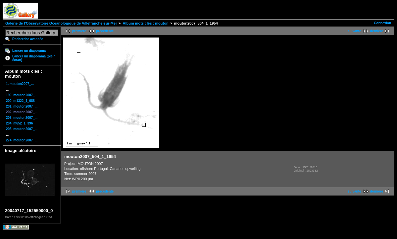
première (79, 31)
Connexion (382, 23)
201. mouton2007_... (21, 106)
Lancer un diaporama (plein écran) (34, 58)
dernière (376, 31)
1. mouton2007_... (20, 84)
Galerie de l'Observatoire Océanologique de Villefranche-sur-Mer (61, 23)
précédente (105, 31)
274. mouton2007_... (21, 140)
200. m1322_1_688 (20, 101)
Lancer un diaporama (29, 50)
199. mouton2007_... (21, 95)
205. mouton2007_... (21, 129)
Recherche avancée (27, 39)
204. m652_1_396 (19, 123)
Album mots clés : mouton (145, 23)
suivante (354, 31)
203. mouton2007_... (21, 118)
